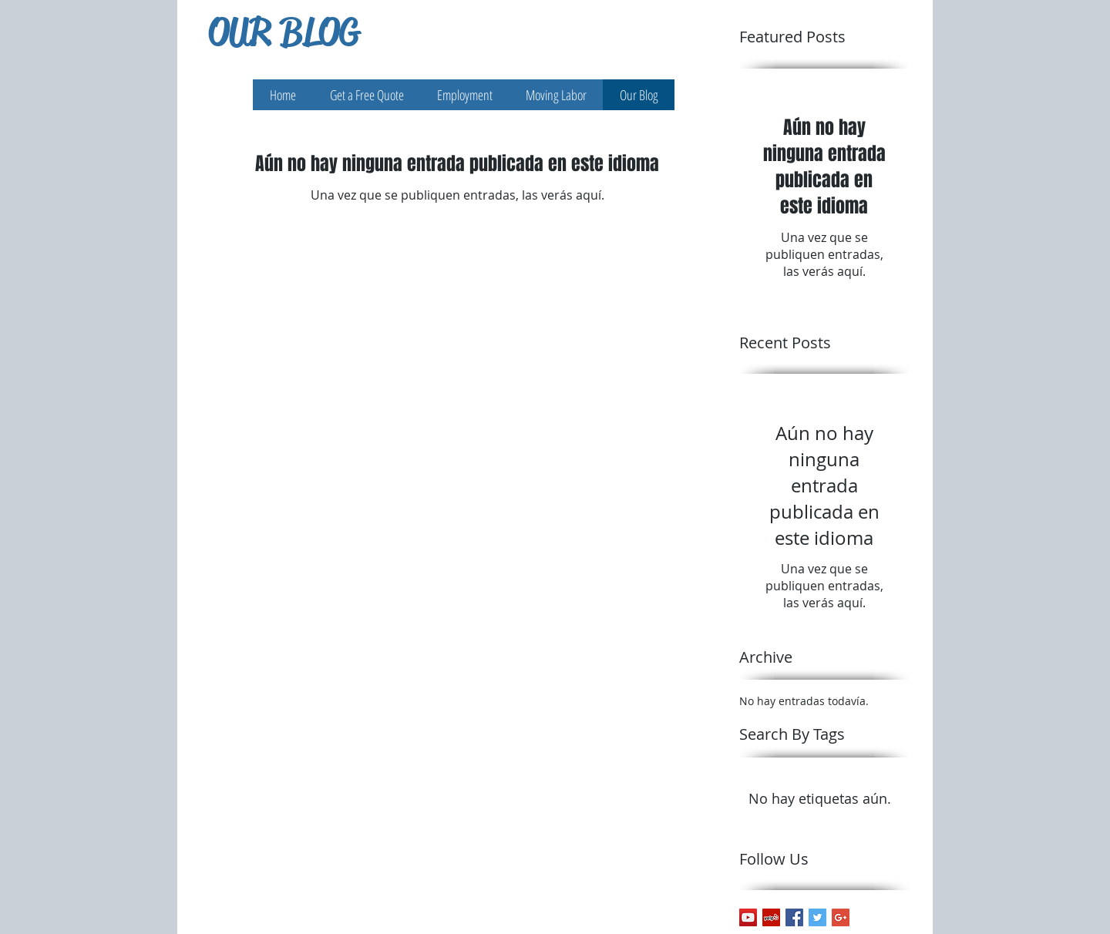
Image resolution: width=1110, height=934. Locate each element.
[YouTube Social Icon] (748, 917)
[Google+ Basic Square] (840, 917)
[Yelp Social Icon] (771, 917)
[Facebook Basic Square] (794, 917)
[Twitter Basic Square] (817, 917)
